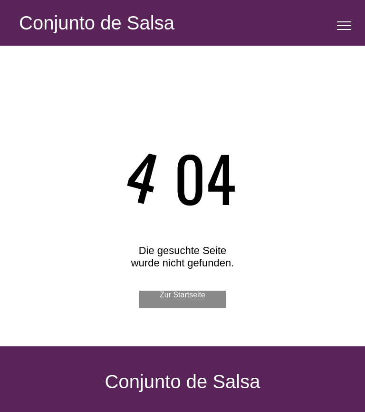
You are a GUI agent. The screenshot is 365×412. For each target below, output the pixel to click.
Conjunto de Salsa (96, 22)
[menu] (344, 25)
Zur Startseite (182, 295)
